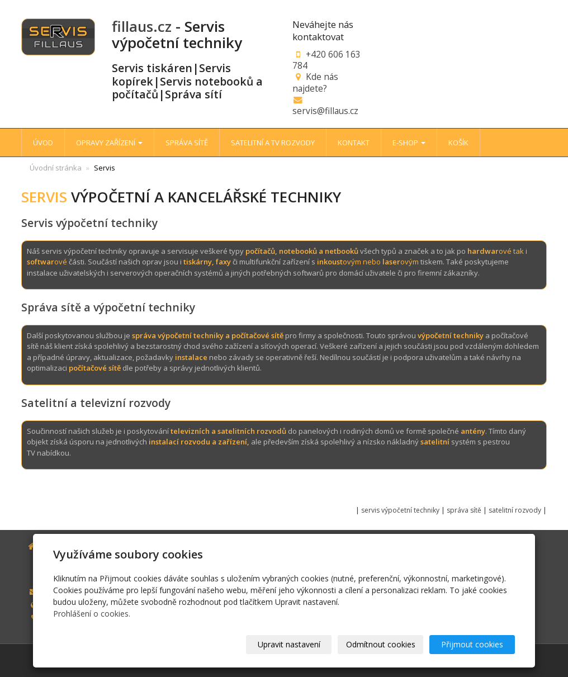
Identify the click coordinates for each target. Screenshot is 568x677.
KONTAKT (354, 143)
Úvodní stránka (56, 168)
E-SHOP (408, 143)
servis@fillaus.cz (325, 111)
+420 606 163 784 (326, 60)
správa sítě (464, 510)
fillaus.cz (142, 26)
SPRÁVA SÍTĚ (186, 143)
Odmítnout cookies (380, 644)
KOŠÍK (458, 143)
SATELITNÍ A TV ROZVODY (273, 143)
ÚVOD (43, 143)
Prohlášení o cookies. (91, 613)
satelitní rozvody (516, 510)
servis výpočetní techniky (400, 510)
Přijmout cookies (472, 644)
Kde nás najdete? (315, 82)
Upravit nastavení (289, 644)
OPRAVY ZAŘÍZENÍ (109, 143)
